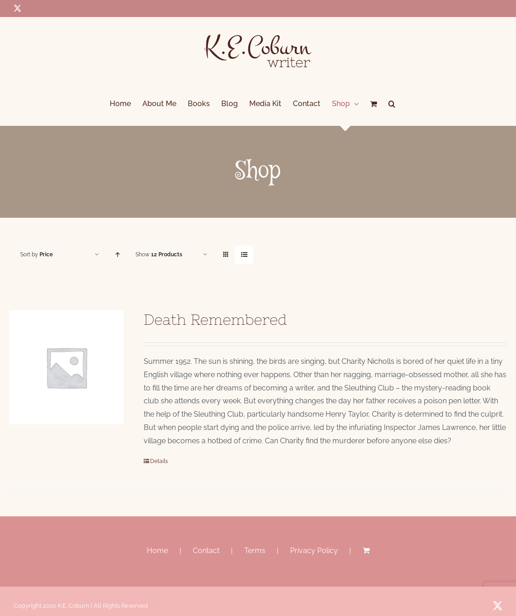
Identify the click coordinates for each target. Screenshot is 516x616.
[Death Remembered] (66, 367)
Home (157, 550)
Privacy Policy (314, 550)
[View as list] (244, 255)
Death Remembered (215, 319)
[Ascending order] (117, 254)
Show (158, 254)
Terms (254, 550)
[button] (391, 103)
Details (159, 461)
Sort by (36, 254)
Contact (206, 550)
